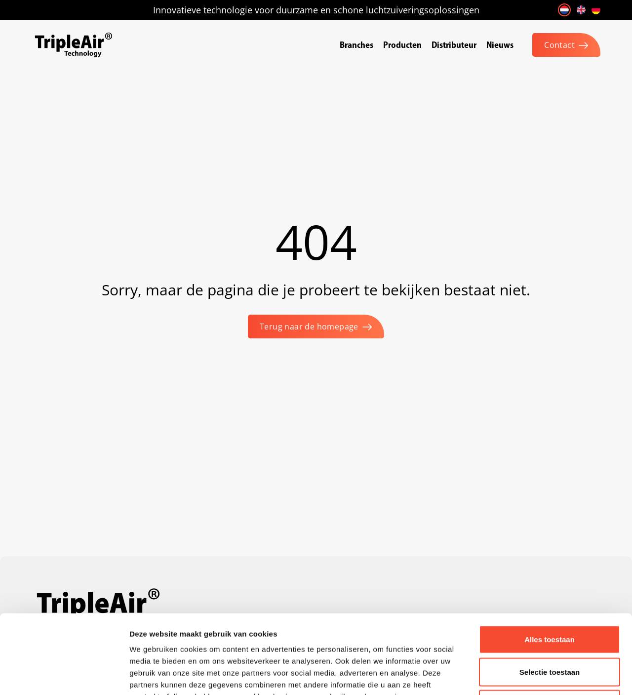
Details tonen (533, 675)
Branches (356, 44)
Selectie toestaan (549, 598)
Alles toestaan (549, 565)
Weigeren (549, 630)
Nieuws (500, 44)
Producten (402, 44)
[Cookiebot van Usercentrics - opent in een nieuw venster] (64, 675)
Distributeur (454, 44)
